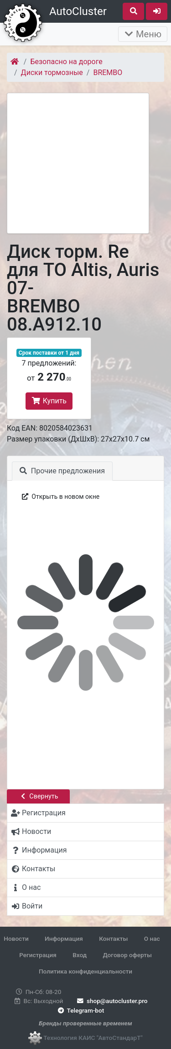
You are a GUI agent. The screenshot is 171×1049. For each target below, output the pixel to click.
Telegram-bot (80, 1010)
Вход (80, 955)
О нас (152, 938)
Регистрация (38, 955)
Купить (49, 401)
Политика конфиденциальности (85, 971)
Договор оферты (127, 955)
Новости (16, 938)
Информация (64, 938)
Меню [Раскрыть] (142, 34)
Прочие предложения (62, 471)
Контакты (113, 938)
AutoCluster (78, 11)
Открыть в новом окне (60, 496)
